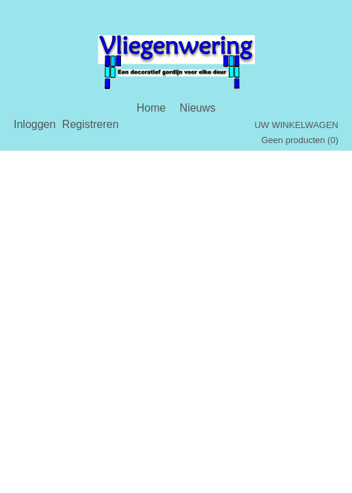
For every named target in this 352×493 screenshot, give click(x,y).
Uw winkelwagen (296, 125)
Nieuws (197, 108)
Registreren (90, 124)
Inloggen (34, 124)
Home (151, 108)
